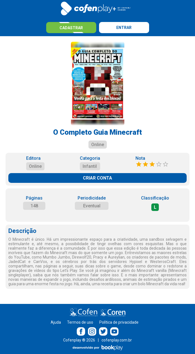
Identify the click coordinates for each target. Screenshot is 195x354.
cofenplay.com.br (117, 340)
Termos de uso (80, 322)
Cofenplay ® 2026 (79, 340)
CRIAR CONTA (97, 178)
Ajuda (56, 322)
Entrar (124, 27)
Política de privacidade (119, 322)
